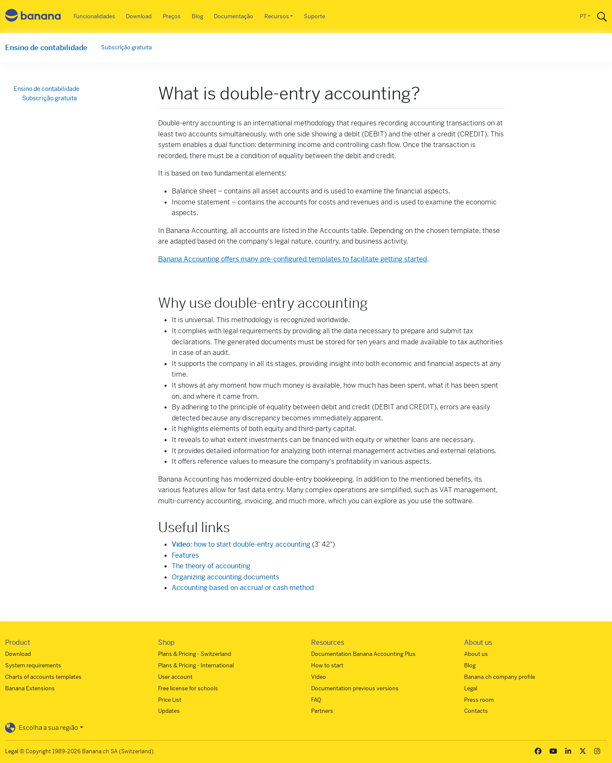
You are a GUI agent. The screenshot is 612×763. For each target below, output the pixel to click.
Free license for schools (188, 688)
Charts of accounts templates (43, 677)
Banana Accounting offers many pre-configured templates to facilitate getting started (292, 259)
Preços (172, 16)
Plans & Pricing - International (196, 665)
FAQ (316, 699)
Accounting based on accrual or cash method (243, 587)
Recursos (276, 16)
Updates (169, 711)
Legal (470, 688)
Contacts (476, 711)
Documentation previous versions (355, 688)
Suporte (314, 16)
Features (185, 555)
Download (139, 16)
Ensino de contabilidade (46, 47)
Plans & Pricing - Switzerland (194, 654)
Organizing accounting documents (225, 577)
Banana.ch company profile (499, 677)
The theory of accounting (211, 566)
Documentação (233, 16)
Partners (322, 711)
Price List (169, 699)
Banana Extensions (30, 688)
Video (318, 677)
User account (175, 677)
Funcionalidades (94, 16)
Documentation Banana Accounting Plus (363, 654)
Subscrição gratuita (126, 47)
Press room (479, 699)
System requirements (33, 665)
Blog (197, 16)
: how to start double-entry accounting (241, 544)
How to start (327, 665)
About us (476, 654)
